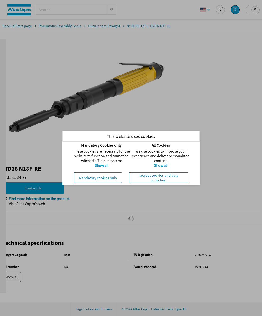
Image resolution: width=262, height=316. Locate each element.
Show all (101, 165)
